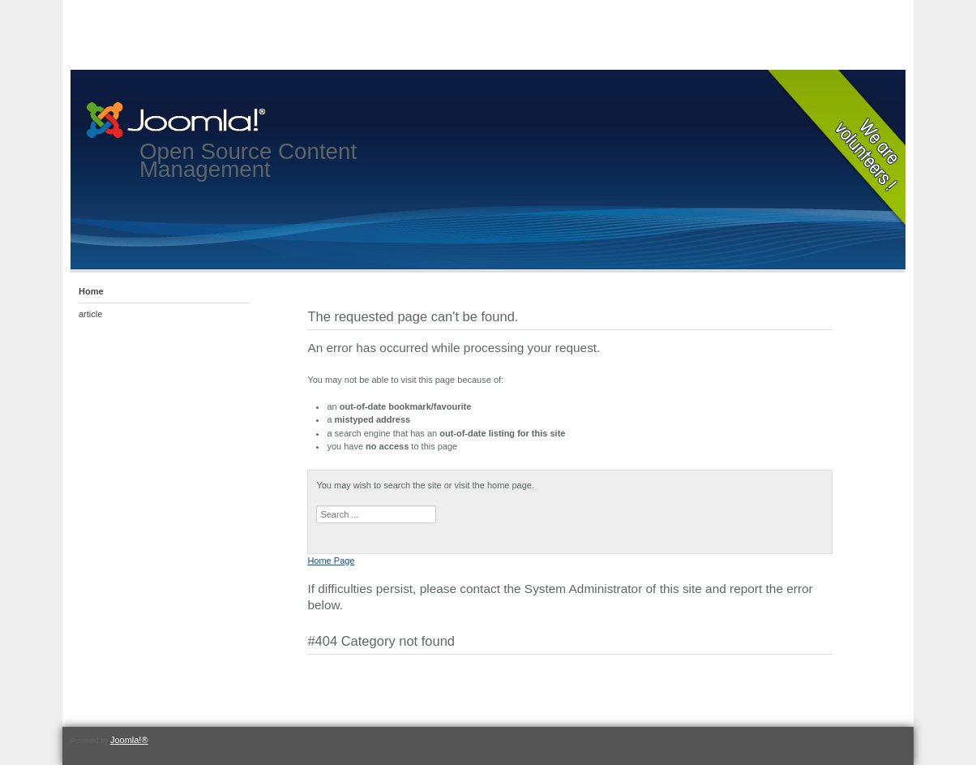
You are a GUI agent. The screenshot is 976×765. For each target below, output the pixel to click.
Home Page (330, 560)
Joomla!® (129, 740)
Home (91, 291)
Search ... (316, 505)
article (90, 314)
